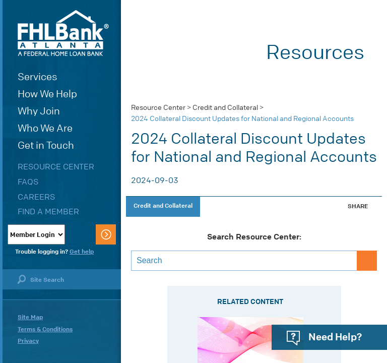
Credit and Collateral (225, 107)
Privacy (28, 341)
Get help (82, 252)
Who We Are (45, 128)
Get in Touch (46, 145)
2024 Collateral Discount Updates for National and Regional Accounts (242, 119)
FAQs (28, 181)
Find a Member (48, 211)
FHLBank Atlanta (63, 33)
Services (37, 77)
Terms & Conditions (45, 329)
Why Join (39, 111)
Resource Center (56, 166)
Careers (36, 197)
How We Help (47, 94)
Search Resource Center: (254, 237)
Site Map (30, 317)
